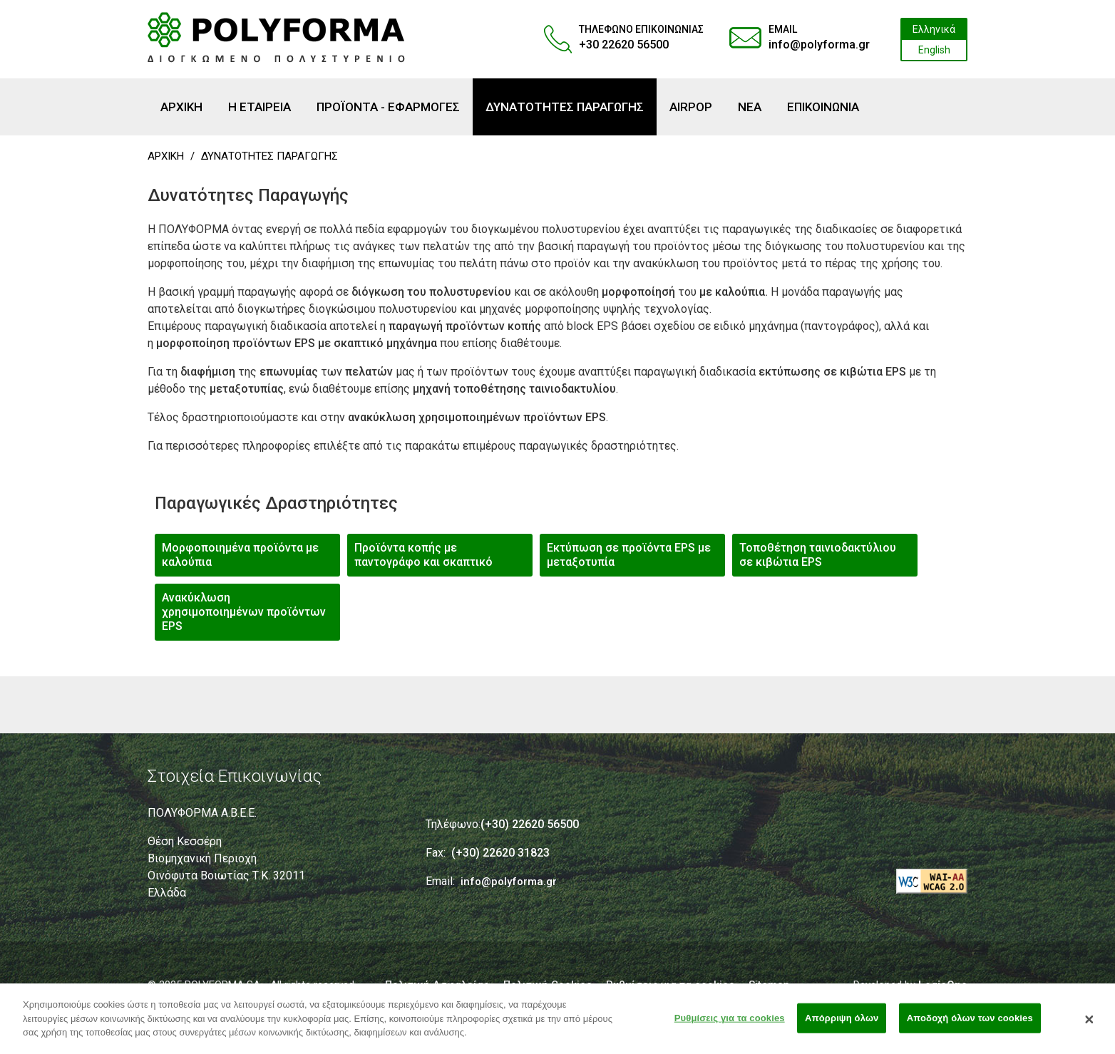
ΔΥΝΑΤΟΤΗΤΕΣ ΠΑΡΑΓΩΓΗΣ (269, 156)
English (934, 50)
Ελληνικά (934, 29)
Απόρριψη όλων (841, 1023)
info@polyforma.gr (819, 44)
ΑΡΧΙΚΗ (166, 156)
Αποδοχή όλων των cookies (970, 1023)
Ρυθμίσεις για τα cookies (729, 1023)
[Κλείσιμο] (1089, 1025)
